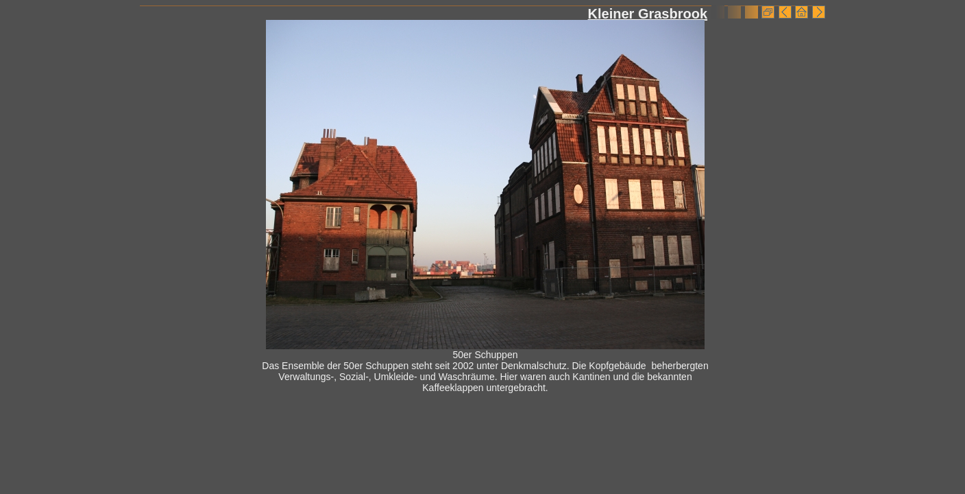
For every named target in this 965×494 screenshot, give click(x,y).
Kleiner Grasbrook (648, 13)
